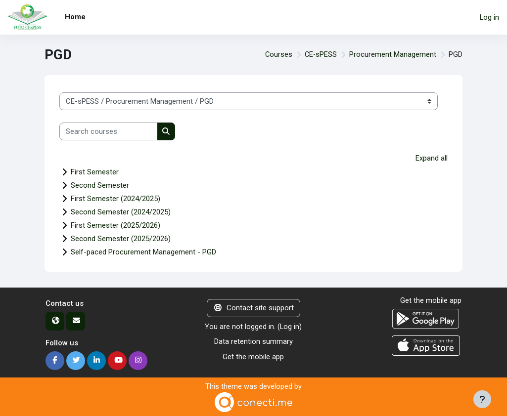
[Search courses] (108, 131)
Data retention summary (253, 340)
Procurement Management (392, 54)
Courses (277, 54)
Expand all (431, 158)
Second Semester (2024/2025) (121, 212)
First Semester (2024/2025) (115, 198)
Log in (489, 17)
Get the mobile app (253, 356)
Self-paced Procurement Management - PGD (143, 252)
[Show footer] (482, 399)
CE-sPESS (320, 54)
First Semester (95, 171)
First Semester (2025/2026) (115, 225)
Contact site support (253, 307)
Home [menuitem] (75, 16)
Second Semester (100, 185)
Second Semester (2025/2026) (121, 238)
